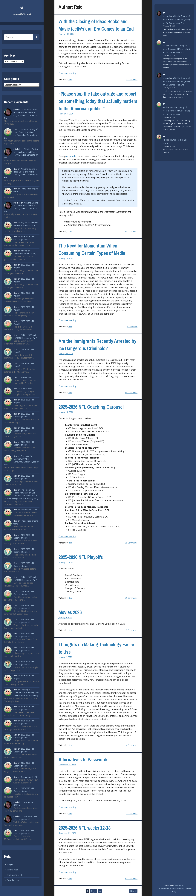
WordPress (180, 885)
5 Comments (131, 79)
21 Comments (131, 598)
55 (100, 891)
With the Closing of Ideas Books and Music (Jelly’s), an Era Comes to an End (176, 19)
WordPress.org (13, 880)
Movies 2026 (26, 377)
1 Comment (132, 326)
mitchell (166, 16)
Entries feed (12, 869)
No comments (131, 231)
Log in (10, 864)
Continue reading (71, 73)
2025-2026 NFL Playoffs (81, 557)
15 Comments (131, 878)
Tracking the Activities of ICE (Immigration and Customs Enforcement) (26, 692)
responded (71, 156)
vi (21, 8)
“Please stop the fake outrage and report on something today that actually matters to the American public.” (98, 101)
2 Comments (131, 813)
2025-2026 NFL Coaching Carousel (91, 407)
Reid (70, 79)
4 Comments (131, 745)
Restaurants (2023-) (29, 509)
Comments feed (14, 875)
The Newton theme (165, 888)
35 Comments (131, 542)
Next (132, 891)
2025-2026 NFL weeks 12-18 (85, 828)
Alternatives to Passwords (83, 759)
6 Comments (131, 630)
